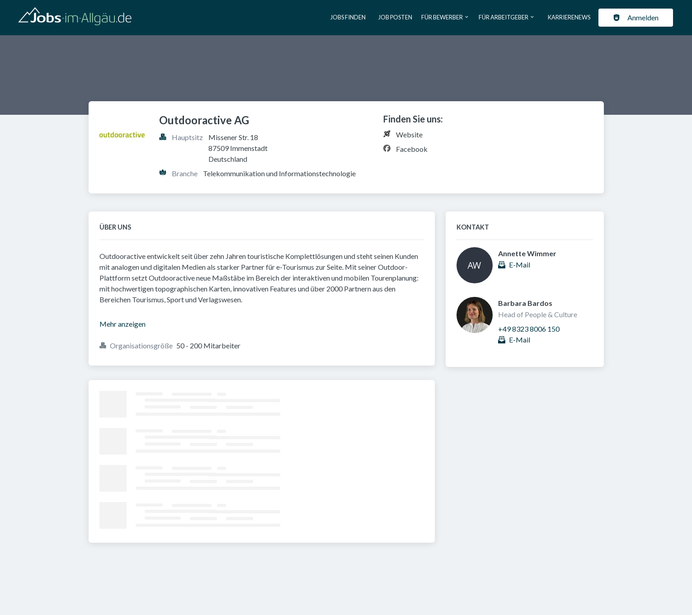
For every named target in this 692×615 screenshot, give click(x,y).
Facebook (412, 149)
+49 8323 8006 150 (529, 328)
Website (409, 134)
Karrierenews (569, 17)
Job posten (395, 17)
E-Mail (519, 264)
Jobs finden (348, 17)
